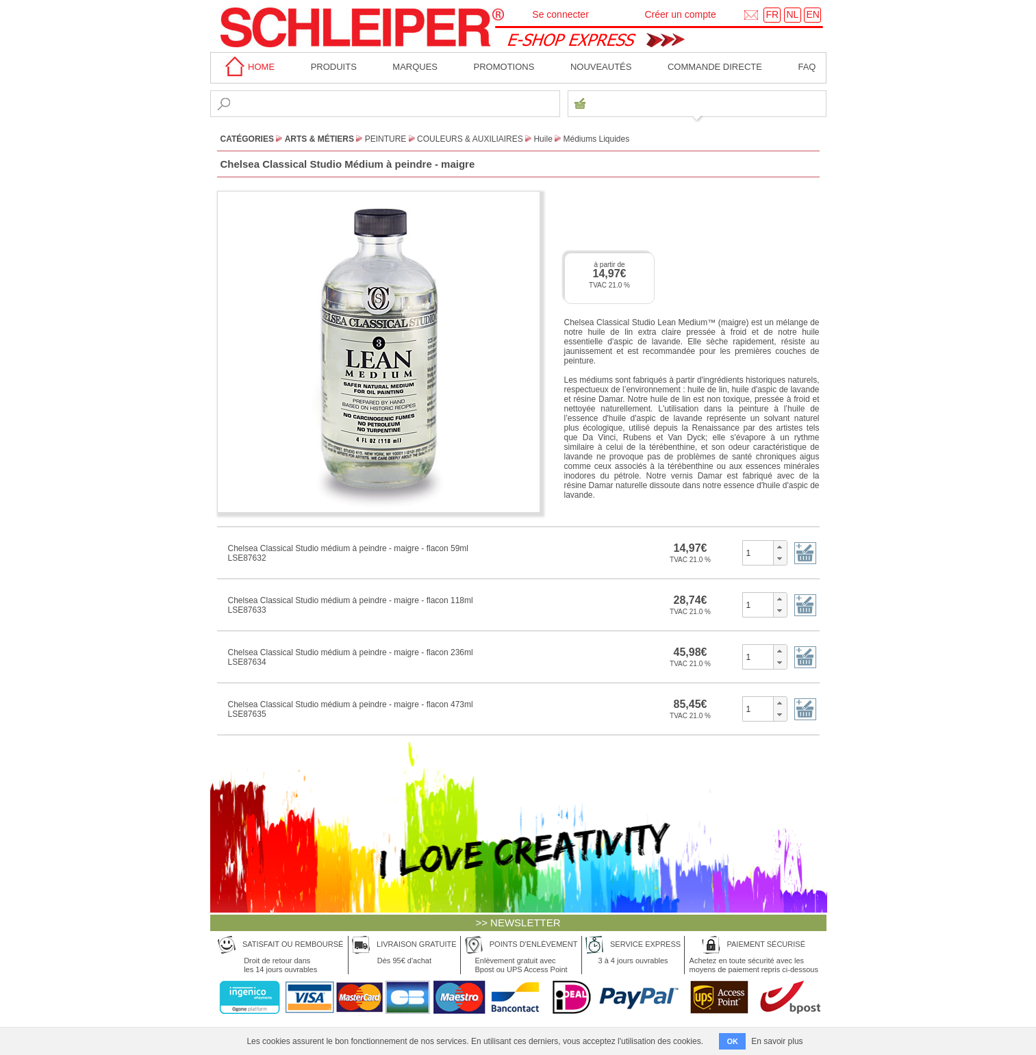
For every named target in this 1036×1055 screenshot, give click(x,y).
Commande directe (715, 67)
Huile (542, 139)
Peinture (386, 139)
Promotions (504, 67)
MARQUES (415, 67)
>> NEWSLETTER (517, 922)
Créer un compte (680, 14)
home (247, 67)
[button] (779, 547)
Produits (334, 67)
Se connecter (560, 14)
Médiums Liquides (597, 139)
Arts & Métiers (319, 139)
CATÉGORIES (247, 139)
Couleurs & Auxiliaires (470, 139)
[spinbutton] (758, 552)
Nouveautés (601, 67)
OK (732, 1041)
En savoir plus (777, 1041)
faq (807, 67)
